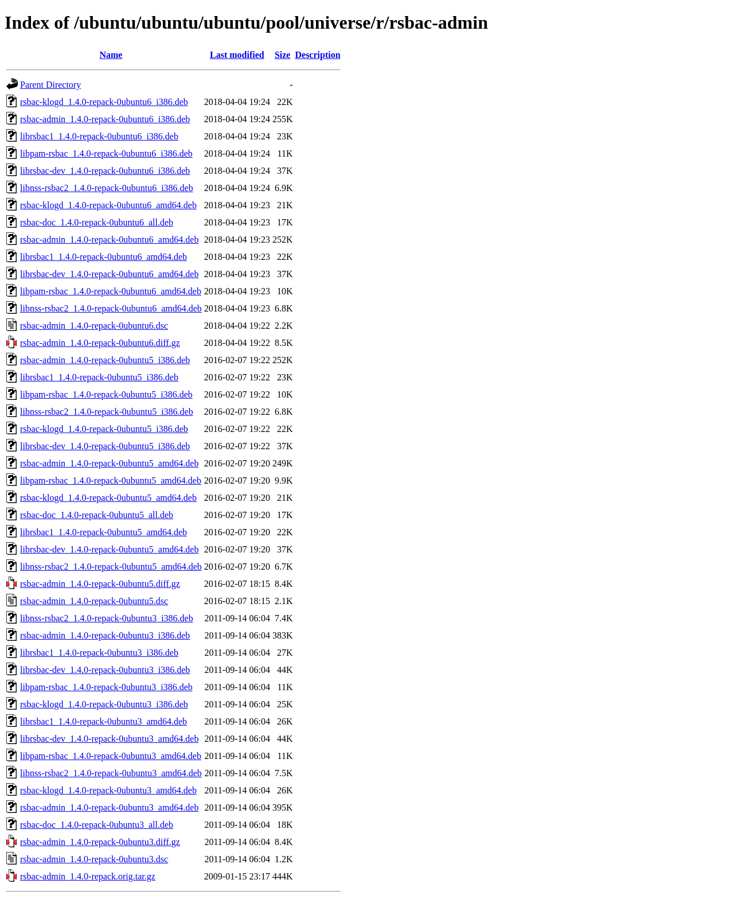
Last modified (237, 55)
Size (283, 55)
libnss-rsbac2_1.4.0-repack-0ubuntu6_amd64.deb (111, 308)
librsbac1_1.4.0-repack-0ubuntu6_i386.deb (99, 136)
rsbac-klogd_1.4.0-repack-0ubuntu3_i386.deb (104, 704)
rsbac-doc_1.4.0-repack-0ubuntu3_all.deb (96, 825)
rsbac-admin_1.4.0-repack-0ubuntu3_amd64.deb (109, 807)
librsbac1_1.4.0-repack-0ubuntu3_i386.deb (99, 652)
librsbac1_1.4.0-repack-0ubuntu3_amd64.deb (103, 721)
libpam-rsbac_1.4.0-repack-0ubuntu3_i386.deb (106, 687)
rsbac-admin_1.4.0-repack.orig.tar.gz (87, 876)
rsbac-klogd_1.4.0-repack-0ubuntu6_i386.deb (104, 102)
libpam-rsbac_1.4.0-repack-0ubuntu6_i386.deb (106, 153)
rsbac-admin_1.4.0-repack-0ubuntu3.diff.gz (100, 842)
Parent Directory (50, 84)
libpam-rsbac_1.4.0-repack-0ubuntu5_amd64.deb (110, 480)
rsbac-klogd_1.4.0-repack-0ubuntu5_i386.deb (104, 429)
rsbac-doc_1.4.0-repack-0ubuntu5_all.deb (96, 515)
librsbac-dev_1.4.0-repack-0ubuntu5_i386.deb (105, 446)
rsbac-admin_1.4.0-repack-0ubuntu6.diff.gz (100, 343)
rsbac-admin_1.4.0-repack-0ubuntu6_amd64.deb (109, 239)
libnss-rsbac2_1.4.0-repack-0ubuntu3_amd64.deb (111, 773)
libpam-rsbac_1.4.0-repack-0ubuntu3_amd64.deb (110, 756)
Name (110, 55)
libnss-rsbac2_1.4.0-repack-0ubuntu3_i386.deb (106, 618)
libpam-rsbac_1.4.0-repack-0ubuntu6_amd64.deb (110, 291)
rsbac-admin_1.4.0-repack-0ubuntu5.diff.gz (100, 584)
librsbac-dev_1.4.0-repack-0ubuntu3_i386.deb (105, 670)
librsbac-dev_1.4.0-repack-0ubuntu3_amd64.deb (109, 739)
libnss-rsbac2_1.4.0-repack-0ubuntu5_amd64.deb (111, 566)
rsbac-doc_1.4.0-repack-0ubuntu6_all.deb (96, 222)
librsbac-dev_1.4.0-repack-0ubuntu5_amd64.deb (109, 549)
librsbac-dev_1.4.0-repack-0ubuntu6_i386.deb (105, 171)
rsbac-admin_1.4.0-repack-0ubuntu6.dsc (94, 325)
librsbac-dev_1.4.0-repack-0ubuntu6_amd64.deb (109, 274)
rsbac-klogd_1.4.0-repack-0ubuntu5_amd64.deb (108, 498)
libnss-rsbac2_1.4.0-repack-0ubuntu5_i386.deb (106, 412)
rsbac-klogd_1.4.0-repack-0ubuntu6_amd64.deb (108, 205)
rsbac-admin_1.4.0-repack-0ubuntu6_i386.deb (105, 119)
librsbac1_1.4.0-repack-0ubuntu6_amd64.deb (103, 257)
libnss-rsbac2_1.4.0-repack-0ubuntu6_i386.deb (106, 188)
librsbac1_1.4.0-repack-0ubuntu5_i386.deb (99, 377)
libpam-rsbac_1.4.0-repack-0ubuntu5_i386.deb (106, 394)
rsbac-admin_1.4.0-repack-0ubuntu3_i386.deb (105, 635)
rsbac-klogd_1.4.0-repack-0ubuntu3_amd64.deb (108, 790)
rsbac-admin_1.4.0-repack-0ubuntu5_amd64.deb (109, 463)
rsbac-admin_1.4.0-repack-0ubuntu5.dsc (94, 601)
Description (317, 55)
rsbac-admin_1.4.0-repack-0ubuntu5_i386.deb (105, 360)
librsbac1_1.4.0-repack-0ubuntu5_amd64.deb (103, 532)
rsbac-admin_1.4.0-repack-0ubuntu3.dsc (94, 859)
